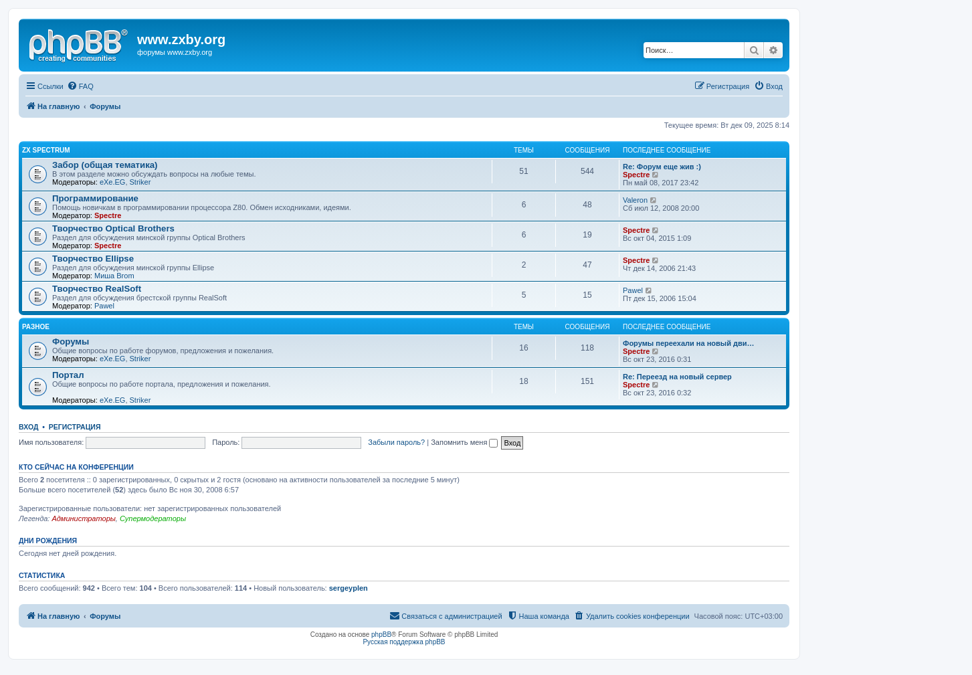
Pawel (104, 306)
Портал (68, 375)
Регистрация (75, 427)
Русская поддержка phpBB (404, 642)
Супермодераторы (153, 518)
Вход (28, 427)
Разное (36, 326)
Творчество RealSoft (96, 289)
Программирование (95, 198)
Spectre (636, 175)
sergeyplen (348, 588)
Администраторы (83, 518)
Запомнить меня (464, 442)
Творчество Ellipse (93, 259)
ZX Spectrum (46, 150)
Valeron (635, 200)
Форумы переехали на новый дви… (689, 343)
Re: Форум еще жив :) (662, 167)
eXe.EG (113, 182)
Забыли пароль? (396, 442)
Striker (140, 182)
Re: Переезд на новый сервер (677, 377)
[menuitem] (80, 86)
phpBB (381, 634)
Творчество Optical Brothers (113, 228)
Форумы (70, 341)
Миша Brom (114, 276)
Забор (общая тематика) (105, 165)
